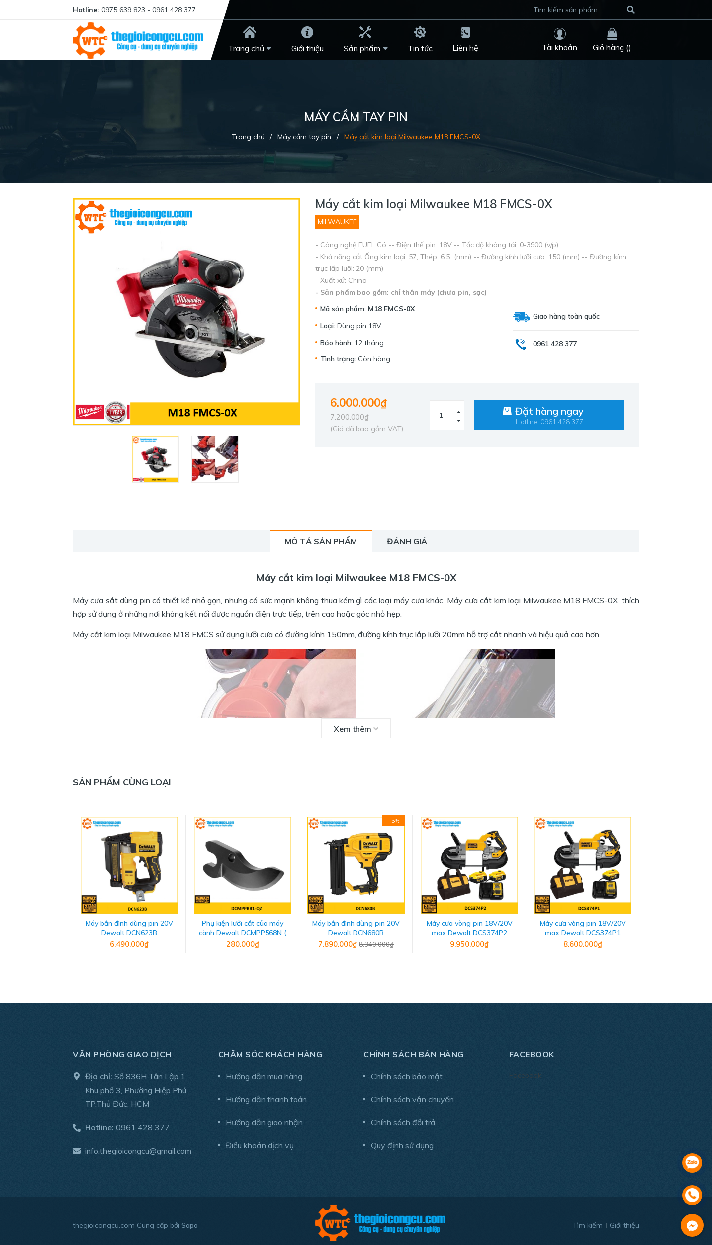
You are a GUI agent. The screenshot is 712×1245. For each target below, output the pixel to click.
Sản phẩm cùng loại (122, 782)
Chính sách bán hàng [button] (413, 1051)
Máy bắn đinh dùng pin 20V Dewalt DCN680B (356, 924)
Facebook (525, 1071)
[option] (156, 459)
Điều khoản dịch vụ (260, 1142)
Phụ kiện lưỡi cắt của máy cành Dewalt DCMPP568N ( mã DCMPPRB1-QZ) (242, 929)
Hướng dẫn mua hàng (264, 1073)
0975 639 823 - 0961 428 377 (148, 9)
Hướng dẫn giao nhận (264, 1119)
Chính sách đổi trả (403, 1119)
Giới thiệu (624, 1221)
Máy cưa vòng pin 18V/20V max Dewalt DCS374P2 (470, 924)
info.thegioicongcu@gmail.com (138, 1147)
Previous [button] (80, 887)
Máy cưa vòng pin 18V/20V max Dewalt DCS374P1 (583, 924)
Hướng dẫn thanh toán (266, 1096)
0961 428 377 (143, 1124)
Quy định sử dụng (402, 1142)
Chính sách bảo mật (407, 1073)
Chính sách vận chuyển (412, 1096)
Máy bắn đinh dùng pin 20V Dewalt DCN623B (129, 924)
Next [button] (631, 887)
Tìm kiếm (588, 1221)
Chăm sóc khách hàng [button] (270, 1051)
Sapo (189, 1221)
